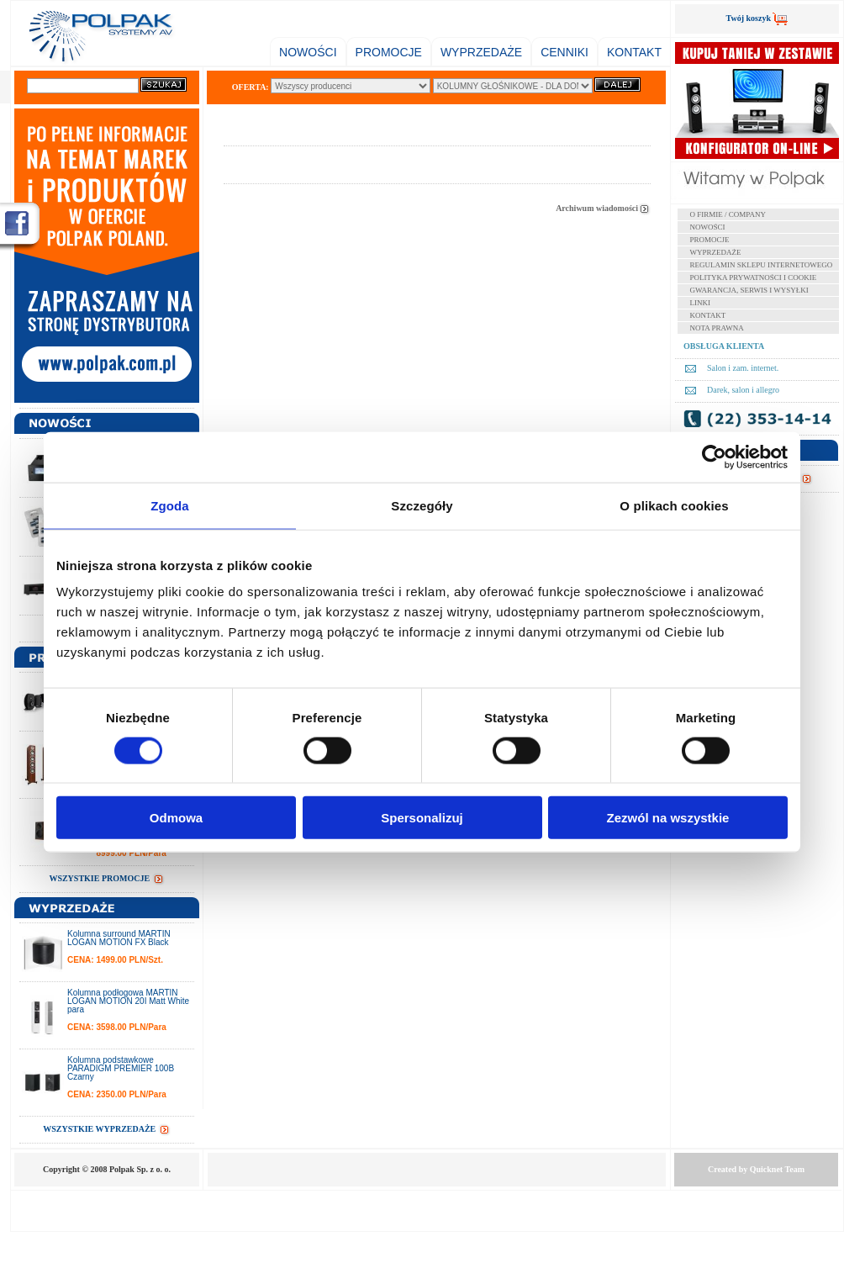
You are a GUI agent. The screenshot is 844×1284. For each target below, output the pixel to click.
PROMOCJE (389, 52)
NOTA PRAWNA (717, 328)
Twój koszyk (757, 18)
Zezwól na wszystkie (668, 818)
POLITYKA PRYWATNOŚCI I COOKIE (753, 277)
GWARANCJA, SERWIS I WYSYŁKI (749, 290)
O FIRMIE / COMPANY (728, 214)
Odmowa (176, 818)
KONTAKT (634, 52)
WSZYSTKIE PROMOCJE (106, 878)
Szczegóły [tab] (421, 505)
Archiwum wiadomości (603, 208)
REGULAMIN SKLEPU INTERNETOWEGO (761, 265)
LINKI (700, 303)
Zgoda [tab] (169, 505)
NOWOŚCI (307, 52)
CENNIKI (564, 52)
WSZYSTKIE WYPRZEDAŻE (107, 1128)
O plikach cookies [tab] (674, 505)
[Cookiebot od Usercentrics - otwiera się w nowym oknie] (714, 456)
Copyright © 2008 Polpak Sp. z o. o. (107, 1169)
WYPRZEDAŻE (481, 52)
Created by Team (756, 1169)
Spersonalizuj (422, 818)
